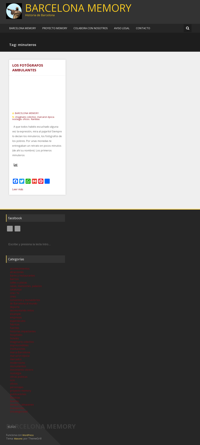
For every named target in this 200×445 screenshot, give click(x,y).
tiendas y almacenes (22, 404)
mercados (16, 359)
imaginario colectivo (25, 116)
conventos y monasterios (25, 300)
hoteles (14, 338)
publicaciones (18, 394)
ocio (12, 380)
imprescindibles (19, 345)
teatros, (14, 401)
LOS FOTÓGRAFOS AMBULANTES (27, 67)
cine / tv (14, 293)
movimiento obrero (21, 369)
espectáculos (17, 321)
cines (13, 296)
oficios (26, 119)
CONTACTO (143, 28)
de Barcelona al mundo (23, 303)
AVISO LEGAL (122, 28)
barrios (14, 279)
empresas (16, 317)
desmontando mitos (22, 310)
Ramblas (35, 119)
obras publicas (18, 376)
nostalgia (17, 119)
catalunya (15, 289)
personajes (16, 387)
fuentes (14, 328)
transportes (17, 408)
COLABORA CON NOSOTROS (91, 28)
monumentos (18, 366)
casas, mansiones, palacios (26, 286)
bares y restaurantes (22, 275)
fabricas (15, 324)
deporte (15, 307)
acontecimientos (20, 268)
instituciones (17, 349)
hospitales (16, 335)
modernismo (17, 362)
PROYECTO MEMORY (54, 28)
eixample (15, 314)
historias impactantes (23, 331)
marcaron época (45, 116)
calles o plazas (18, 282)
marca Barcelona (20, 352)
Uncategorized (18, 411)
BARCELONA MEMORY (78, 8)
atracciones (17, 272)
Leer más (17, 189)
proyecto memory (20, 390)
